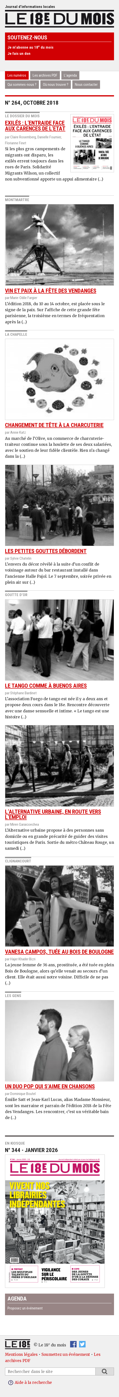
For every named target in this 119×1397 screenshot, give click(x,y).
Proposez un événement (25, 1308)
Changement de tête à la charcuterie (59, 383)
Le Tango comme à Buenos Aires (59, 644)
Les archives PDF (45, 75)
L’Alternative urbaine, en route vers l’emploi (59, 772)
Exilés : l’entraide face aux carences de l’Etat (35, 126)
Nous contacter (86, 84)
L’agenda (70, 75)
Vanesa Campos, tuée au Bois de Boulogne (59, 910)
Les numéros (16, 75)
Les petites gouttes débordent (59, 509)
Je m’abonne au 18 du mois (30, 47)
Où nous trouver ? (55, 84)
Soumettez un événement (65, 1354)
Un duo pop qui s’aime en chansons (59, 1045)
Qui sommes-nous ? (21, 84)
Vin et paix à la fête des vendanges (59, 249)
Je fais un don (18, 53)
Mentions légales (21, 1354)
